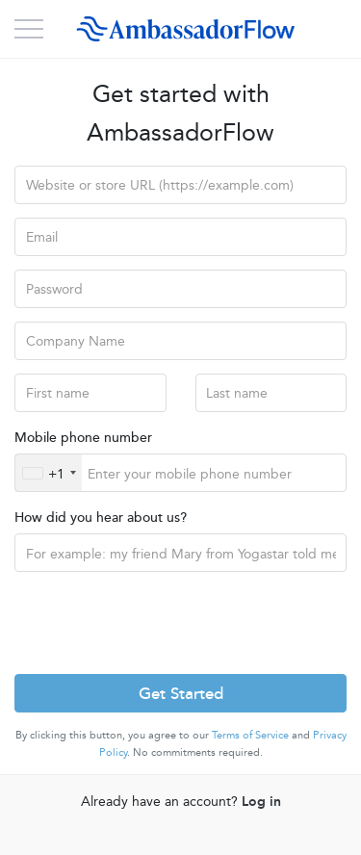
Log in (261, 800)
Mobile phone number (83, 436)
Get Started (181, 692)
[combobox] (48, 472)
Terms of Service (250, 734)
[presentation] (160, 623)
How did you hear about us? (100, 516)
